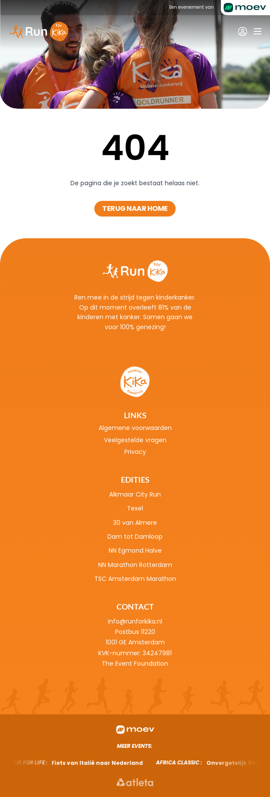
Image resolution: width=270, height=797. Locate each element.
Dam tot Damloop (135, 536)
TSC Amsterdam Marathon (135, 578)
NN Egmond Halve (135, 550)
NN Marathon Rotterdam (135, 564)
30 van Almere (135, 522)
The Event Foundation (135, 663)
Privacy (135, 451)
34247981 (157, 653)
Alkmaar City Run (135, 494)
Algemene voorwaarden (135, 428)
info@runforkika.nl (135, 621)
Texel (135, 508)
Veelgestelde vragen (135, 440)
